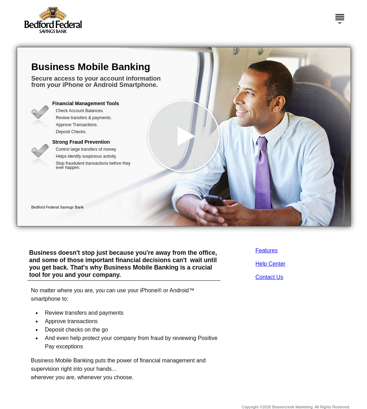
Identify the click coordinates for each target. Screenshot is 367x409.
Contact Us (269, 277)
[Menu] (339, 14)
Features (266, 250)
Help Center (270, 264)
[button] (184, 136)
